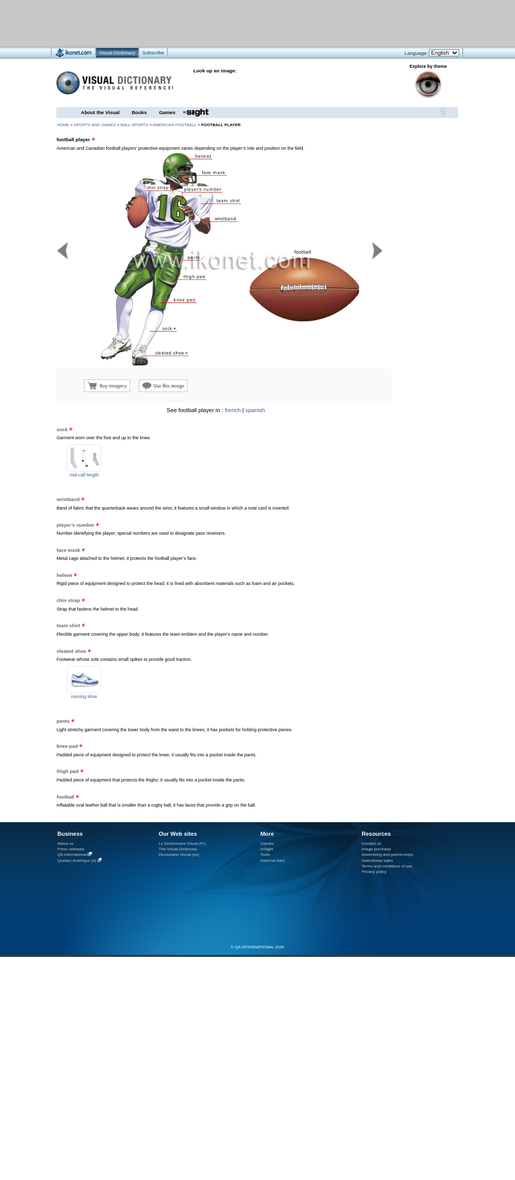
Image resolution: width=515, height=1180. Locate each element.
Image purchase (376, 849)
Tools (265, 854)
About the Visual (100, 112)
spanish (255, 410)
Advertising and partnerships (387, 854)
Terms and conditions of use (387, 866)
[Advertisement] (227, 23)
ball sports (134, 125)
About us (65, 843)
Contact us (371, 843)
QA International (72, 854)
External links (273, 860)
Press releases (70, 849)
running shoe (84, 696)
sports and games (95, 125)
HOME (63, 125)
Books (139, 112)
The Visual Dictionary (177, 849)
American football (175, 125)
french (233, 410)
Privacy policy (374, 871)
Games (167, 112)
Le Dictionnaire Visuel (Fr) (182, 843)
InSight (267, 849)
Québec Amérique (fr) (77, 860)
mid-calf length (84, 474)
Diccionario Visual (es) (178, 854)
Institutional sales (377, 860)
